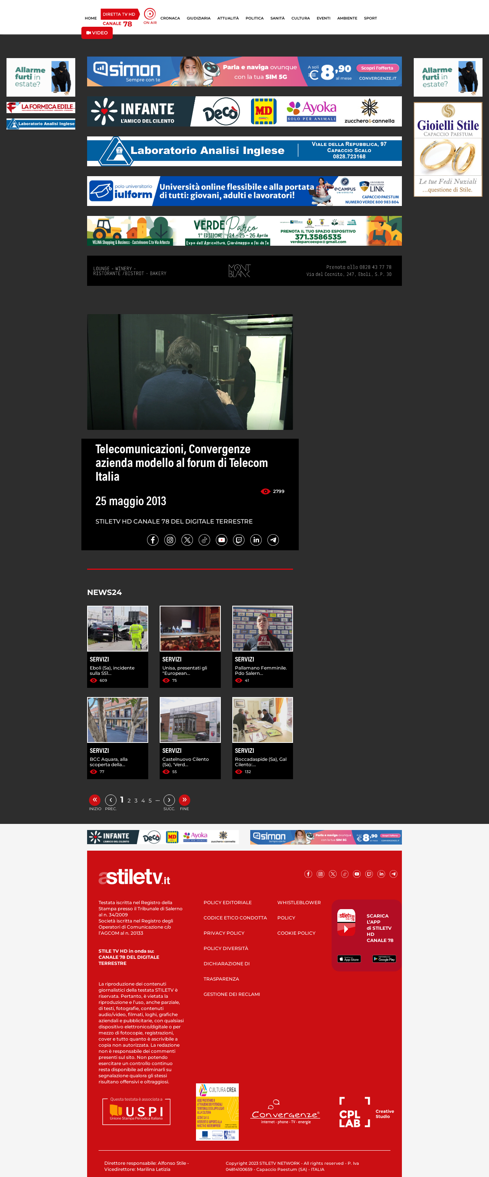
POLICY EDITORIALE (228, 902)
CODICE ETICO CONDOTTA (235, 918)
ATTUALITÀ (228, 18)
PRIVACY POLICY (224, 933)
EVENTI (323, 18)
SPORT (370, 18)
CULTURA (300, 18)
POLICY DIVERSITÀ (226, 948)
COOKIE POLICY (296, 933)
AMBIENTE (347, 18)
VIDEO (97, 33)
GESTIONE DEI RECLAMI (232, 994)
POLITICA (255, 18)
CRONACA (170, 18)
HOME (91, 18)
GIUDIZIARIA (198, 18)
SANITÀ (277, 18)
